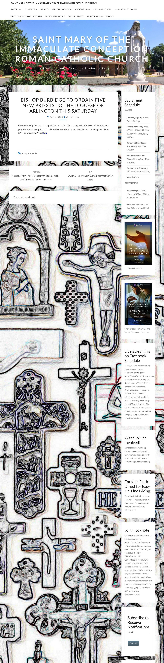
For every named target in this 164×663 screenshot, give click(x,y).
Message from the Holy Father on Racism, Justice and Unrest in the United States (36, 176)
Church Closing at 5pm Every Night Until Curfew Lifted (90, 176)
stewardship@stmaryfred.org (137, 461)
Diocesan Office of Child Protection (26, 16)
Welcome (14, 9)
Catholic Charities (75, 16)
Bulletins (45, 9)
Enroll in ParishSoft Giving (126, 9)
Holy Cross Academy (102, 9)
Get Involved (29, 9)
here (134, 510)
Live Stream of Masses (54, 16)
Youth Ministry (81, 9)
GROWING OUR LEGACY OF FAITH (99, 16)
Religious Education (60, 9)
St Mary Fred (72, 117)
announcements (29, 153)
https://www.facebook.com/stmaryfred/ (142, 376)
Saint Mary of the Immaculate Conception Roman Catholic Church (54, 3)
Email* (138, 635)
